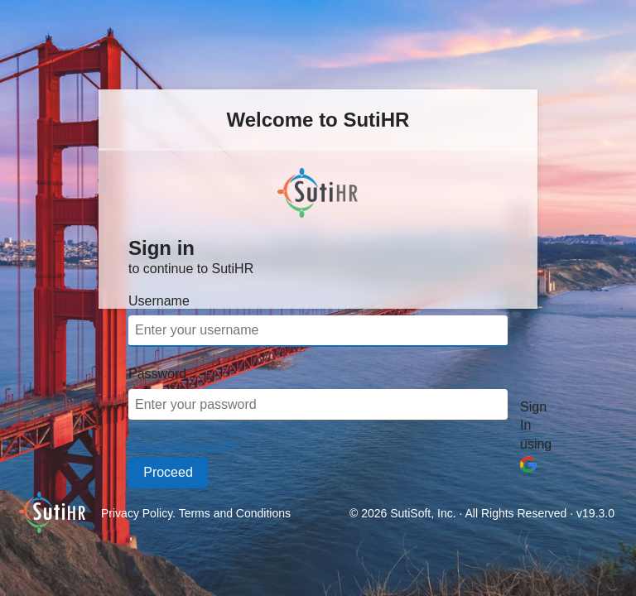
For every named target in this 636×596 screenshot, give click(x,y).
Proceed (168, 472)
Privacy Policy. (140, 513)
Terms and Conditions (235, 513)
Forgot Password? (182, 447)
